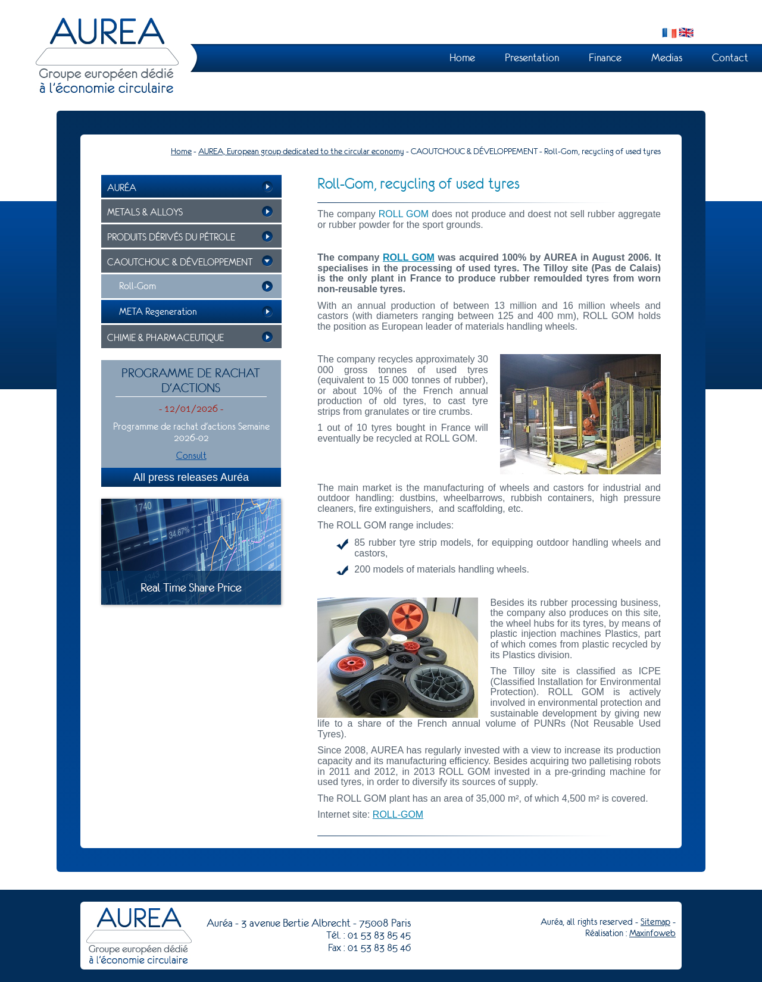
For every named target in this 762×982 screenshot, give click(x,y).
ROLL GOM (409, 257)
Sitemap (655, 922)
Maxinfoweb (652, 933)
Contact (730, 58)
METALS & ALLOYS (145, 212)
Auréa (121, 187)
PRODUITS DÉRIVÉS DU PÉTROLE (171, 237)
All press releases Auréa (191, 477)
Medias (666, 58)
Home (462, 58)
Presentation (532, 58)
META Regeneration (158, 311)
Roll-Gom (137, 286)
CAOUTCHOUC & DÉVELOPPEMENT (179, 262)
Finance (605, 58)
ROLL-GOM (398, 814)
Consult (191, 455)
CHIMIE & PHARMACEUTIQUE (165, 337)
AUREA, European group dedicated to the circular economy (301, 151)
